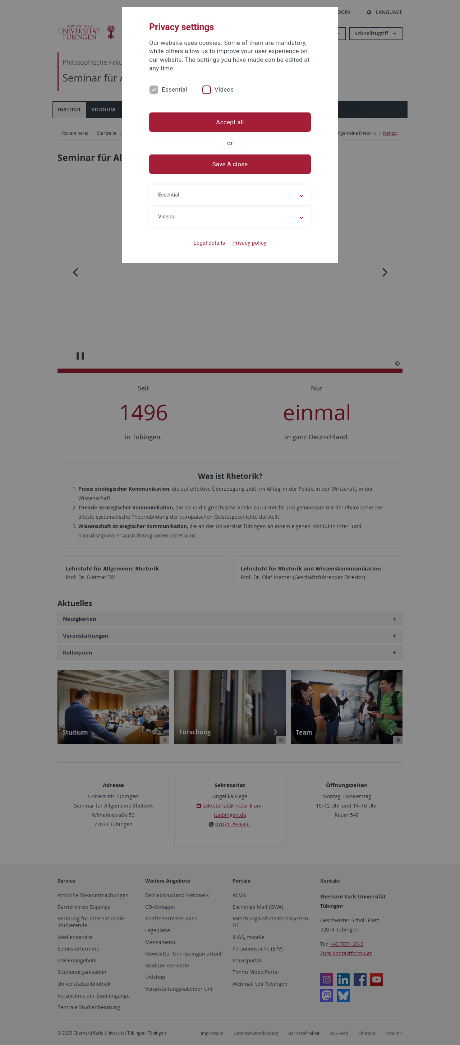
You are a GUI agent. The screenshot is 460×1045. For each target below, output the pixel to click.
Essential (174, 89)
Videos (224, 89)
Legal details (209, 243)
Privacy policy (249, 243)
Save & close (230, 164)
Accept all (230, 122)
